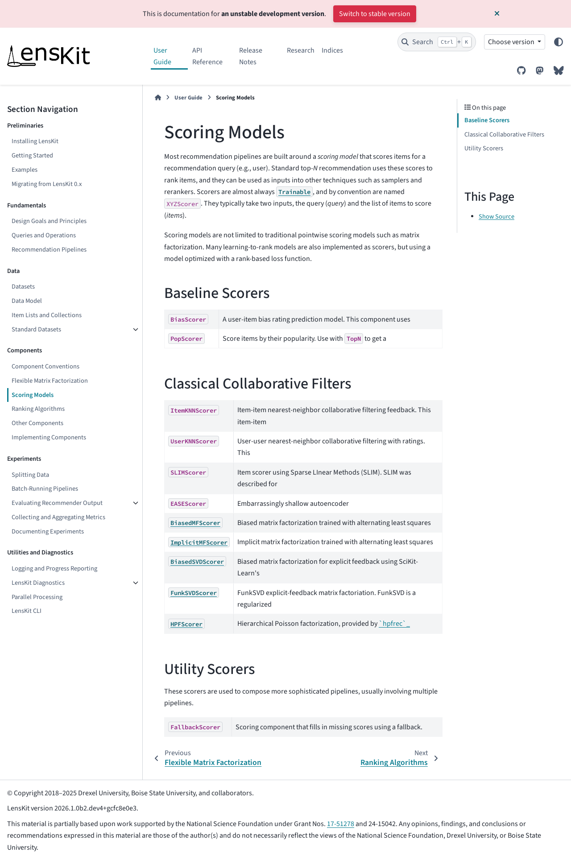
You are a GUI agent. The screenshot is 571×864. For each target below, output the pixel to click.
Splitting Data (30, 475)
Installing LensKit (35, 141)
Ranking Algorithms (38, 408)
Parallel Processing (37, 597)
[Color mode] (558, 42)
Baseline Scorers (486, 120)
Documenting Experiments (48, 531)
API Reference (207, 56)
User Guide (162, 56)
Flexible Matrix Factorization (50, 380)
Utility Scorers (483, 148)
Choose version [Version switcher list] (512, 42)
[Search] (436, 42)
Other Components (37, 423)
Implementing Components (49, 437)
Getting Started (32, 155)
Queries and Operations (44, 235)
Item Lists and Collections (47, 315)
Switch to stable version (374, 14)
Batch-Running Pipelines (45, 488)
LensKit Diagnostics (38, 582)
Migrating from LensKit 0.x (47, 184)
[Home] (158, 98)
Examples (24, 169)
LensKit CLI (26, 611)
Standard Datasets (36, 329)
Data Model (27, 301)
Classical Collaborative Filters (504, 134)
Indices (332, 50)
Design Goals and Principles (49, 221)
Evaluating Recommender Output (57, 503)
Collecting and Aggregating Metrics (58, 517)
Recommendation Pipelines (49, 249)
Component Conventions (45, 366)
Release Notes (250, 56)
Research (300, 50)
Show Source (496, 216)
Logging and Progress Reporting (54, 568)
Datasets (23, 286)
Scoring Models (33, 395)
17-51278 (340, 824)
